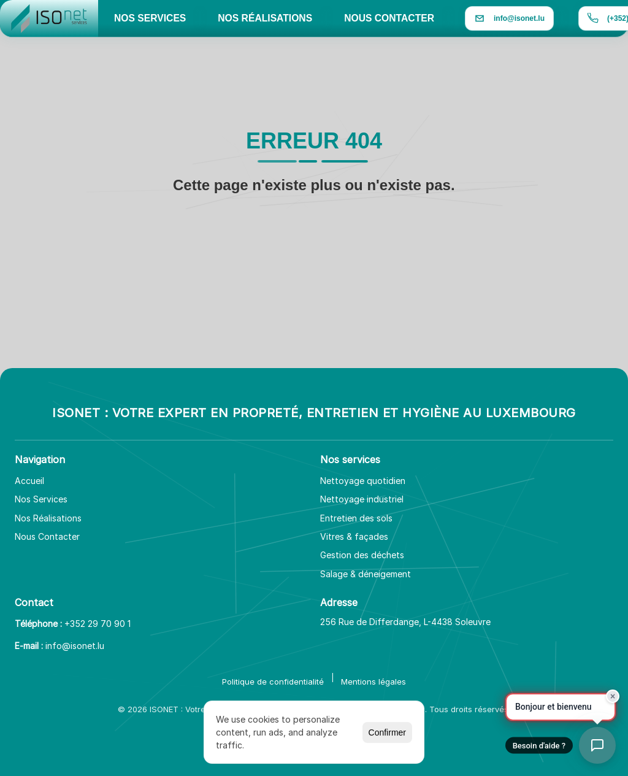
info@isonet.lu (74, 645)
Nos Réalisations (48, 518)
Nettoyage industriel (362, 499)
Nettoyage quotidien (362, 480)
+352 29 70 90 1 (97, 623)
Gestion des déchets (362, 555)
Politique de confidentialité (273, 681)
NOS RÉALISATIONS (265, 18)
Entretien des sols (356, 518)
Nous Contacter (47, 536)
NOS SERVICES (150, 18)
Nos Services (41, 499)
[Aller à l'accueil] (49, 18)
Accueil (29, 480)
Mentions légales (373, 681)
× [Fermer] (612, 696)
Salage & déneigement (365, 574)
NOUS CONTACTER (389, 18)
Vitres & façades (354, 536)
